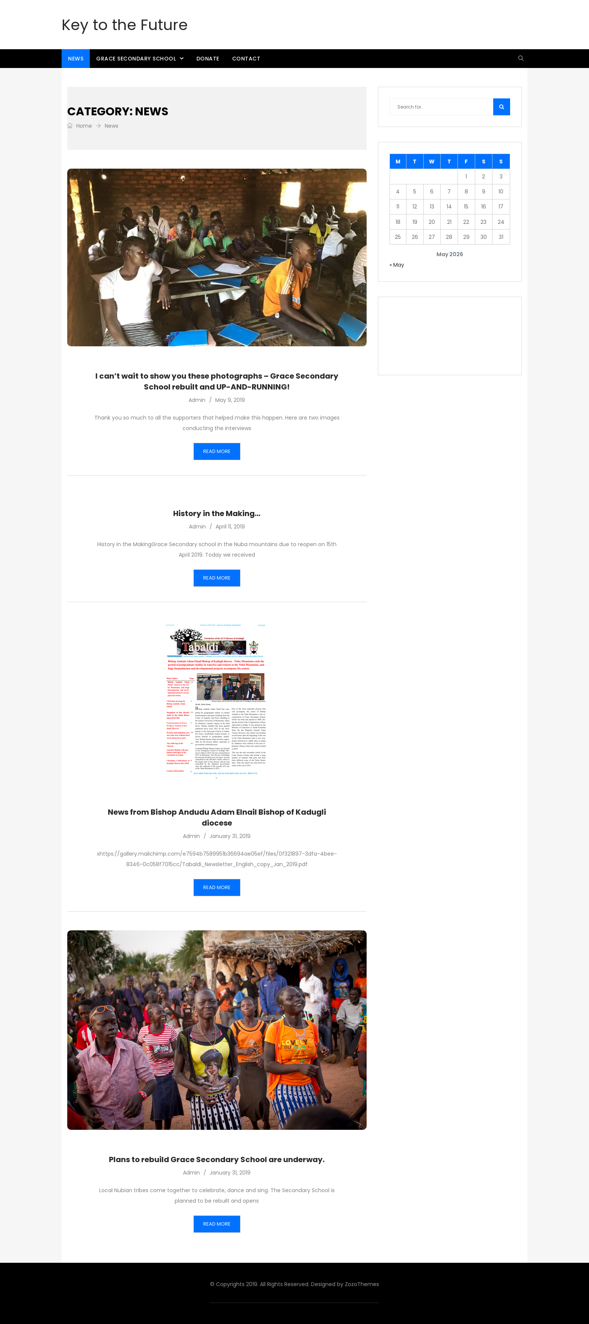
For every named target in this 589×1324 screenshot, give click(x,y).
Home (79, 126)
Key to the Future (125, 24)
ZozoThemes (362, 1284)
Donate (207, 58)
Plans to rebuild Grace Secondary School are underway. (217, 1159)
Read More (217, 451)
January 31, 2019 (230, 836)
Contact (246, 58)
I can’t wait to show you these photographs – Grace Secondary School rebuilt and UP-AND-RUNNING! (216, 381)
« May (397, 265)
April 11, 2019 (230, 526)
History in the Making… (216, 513)
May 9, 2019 (230, 400)
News (75, 58)
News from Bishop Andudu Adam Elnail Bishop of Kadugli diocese (217, 817)
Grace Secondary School (136, 58)
